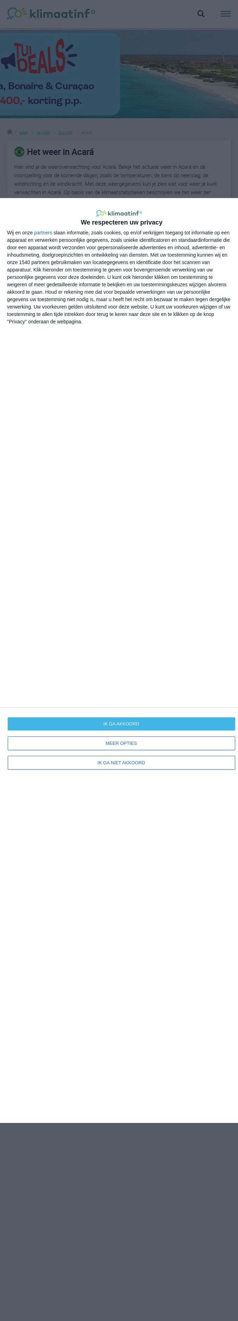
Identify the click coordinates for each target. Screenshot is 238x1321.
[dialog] (119, 660)
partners (43, 232)
